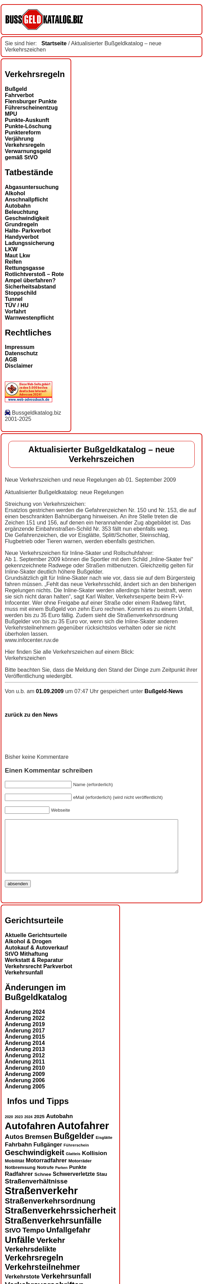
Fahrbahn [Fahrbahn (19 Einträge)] (18, 1154)
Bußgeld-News (164, 691)
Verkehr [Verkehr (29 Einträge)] (50, 1250)
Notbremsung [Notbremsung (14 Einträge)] (20, 1177)
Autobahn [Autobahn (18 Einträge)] (59, 1126)
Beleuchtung (21, 212)
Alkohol (15, 193)
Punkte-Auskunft (27, 120)
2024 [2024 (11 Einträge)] (28, 1127)
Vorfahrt (15, 311)
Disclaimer (19, 366)
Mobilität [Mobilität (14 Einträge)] (14, 1171)
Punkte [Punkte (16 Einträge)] (77, 1177)
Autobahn (18, 206)
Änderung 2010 (25, 1078)
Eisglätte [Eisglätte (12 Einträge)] (104, 1148)
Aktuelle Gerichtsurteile (36, 945)
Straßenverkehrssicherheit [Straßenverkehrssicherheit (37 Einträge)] (60, 1221)
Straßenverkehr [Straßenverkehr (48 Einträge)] (41, 1201)
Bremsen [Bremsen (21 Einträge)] (38, 1147)
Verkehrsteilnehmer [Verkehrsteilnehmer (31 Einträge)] (42, 1277)
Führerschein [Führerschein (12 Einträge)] (76, 1155)
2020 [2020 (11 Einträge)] (9, 1127)
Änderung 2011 (25, 1072)
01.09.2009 (50, 691)
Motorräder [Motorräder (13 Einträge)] (80, 1171)
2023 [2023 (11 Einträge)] (19, 1127)
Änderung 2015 (25, 1047)
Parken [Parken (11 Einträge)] (61, 1178)
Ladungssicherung (29, 243)
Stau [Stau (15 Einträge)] (101, 1184)
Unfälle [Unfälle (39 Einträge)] (20, 1250)
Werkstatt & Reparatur (34, 970)
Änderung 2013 (25, 1060)
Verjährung (19, 139)
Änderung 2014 (25, 1053)
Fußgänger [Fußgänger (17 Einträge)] (48, 1155)
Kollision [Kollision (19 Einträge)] (94, 1163)
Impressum (19, 347)
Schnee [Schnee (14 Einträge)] (43, 1184)
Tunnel (13, 299)
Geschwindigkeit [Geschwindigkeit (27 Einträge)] (34, 1163)
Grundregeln (21, 224)
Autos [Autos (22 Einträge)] (14, 1147)
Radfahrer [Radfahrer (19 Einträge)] (19, 1184)
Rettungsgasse (25, 268)
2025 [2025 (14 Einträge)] (39, 1127)
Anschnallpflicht (26, 199)
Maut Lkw (17, 255)
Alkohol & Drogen (28, 952)
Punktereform (23, 132)
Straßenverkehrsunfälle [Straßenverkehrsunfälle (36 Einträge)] (53, 1231)
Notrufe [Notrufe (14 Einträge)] (45, 1177)
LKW (11, 249)
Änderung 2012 (25, 1066)
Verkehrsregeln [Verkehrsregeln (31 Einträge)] (34, 1268)
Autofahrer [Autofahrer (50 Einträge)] (83, 1136)
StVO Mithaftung (26, 964)
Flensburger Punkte (31, 101)
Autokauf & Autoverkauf (36, 958)
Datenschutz (21, 353)
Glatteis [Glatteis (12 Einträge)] (73, 1164)
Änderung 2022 (25, 1028)
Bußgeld (16, 89)
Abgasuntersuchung (32, 187)
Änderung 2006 (25, 1091)
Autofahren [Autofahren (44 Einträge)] (30, 1136)
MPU (11, 114)
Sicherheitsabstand (30, 287)
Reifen (13, 262)
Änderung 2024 (25, 1022)
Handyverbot (22, 237)
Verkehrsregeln (25, 145)
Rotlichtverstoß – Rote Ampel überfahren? (34, 277)
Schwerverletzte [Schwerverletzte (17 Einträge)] (74, 1184)
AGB (11, 359)
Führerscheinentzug (31, 108)
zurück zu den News (31, 715)
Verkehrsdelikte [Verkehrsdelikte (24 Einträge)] (30, 1259)
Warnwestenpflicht (29, 318)
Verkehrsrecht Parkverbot (38, 977)
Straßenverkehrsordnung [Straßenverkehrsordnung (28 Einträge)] (50, 1211)
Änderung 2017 (25, 1041)
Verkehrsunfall (24, 983)
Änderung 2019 (25, 1035)
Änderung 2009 (25, 1084)
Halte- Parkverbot (28, 231)
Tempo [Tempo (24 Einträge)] (33, 1240)
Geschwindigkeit (27, 218)
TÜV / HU (16, 305)
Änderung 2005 (25, 1097)
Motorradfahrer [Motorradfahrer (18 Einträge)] (46, 1171)
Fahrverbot (19, 95)
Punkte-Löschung (28, 126)
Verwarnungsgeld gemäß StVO (28, 154)
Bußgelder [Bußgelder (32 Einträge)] (74, 1146)
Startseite (54, 43)
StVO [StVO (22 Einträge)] (13, 1240)
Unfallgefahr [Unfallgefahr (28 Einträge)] (68, 1240)
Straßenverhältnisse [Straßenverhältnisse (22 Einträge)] (36, 1191)
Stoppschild (21, 293)
